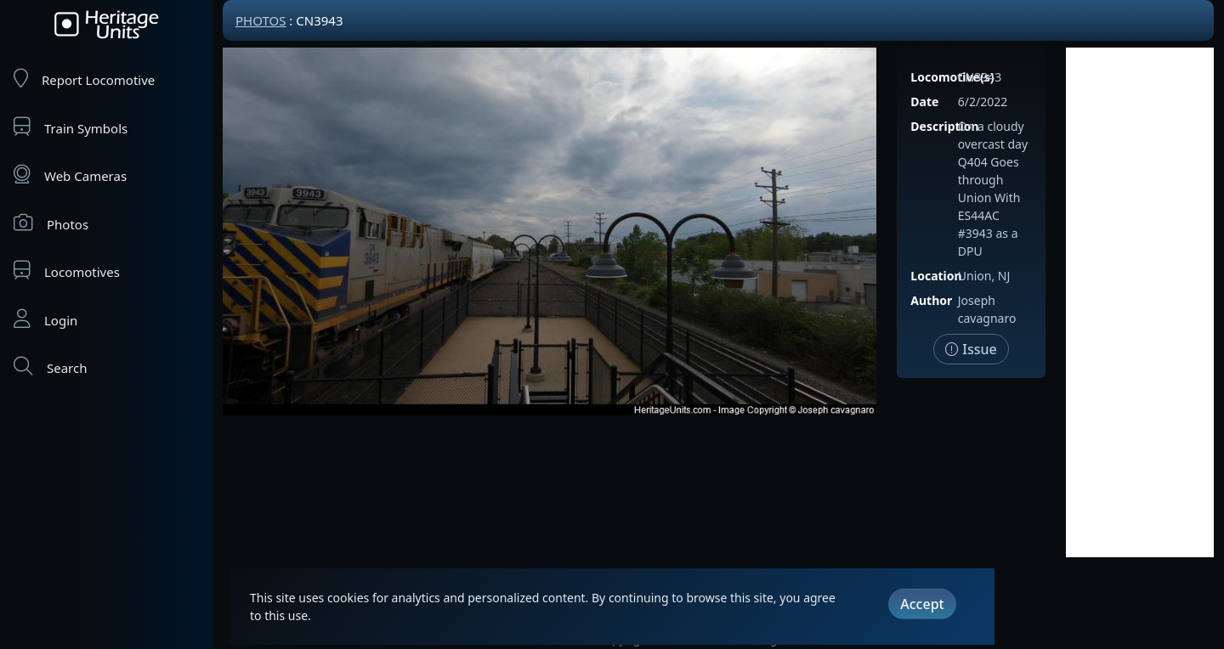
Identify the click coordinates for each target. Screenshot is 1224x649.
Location (935, 276)
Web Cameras (70, 174)
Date (924, 101)
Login (45, 319)
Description (944, 126)
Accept (922, 604)
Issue (971, 349)
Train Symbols (71, 127)
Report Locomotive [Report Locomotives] (84, 78)
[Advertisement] (1140, 302)
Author (931, 300)
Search (50, 366)
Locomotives (67, 270)
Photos (51, 223)
